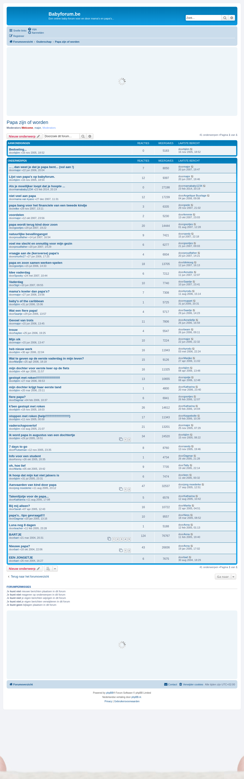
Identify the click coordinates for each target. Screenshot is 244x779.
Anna (187, 524)
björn (17, 152)
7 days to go (18, 446)
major (38, 127)
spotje (187, 377)
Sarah (17, 509)
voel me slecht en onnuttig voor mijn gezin (40, 243)
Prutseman (20, 449)
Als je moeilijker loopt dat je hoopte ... (37, 186)
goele (187, 205)
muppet (188, 300)
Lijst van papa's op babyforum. (32, 176)
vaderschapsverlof (23, 425)
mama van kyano (24, 199)
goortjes (18, 227)
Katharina (189, 386)
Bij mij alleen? (19, 506)
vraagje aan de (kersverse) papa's (34, 253)
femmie (188, 214)
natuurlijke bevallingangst (28, 234)
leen (186, 475)
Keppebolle (190, 415)
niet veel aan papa (22, 196)
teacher (18, 528)
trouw (13, 330)
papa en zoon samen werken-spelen (35, 262)
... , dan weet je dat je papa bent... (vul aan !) (41, 167)
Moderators (49, 127)
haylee (18, 333)
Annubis (188, 272)
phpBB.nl (136, 697)
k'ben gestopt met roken (27, 406)
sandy (187, 233)
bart (16, 537)
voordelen (16, 215)
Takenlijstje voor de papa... (29, 496)
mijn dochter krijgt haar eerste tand (35, 387)
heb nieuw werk (20, 349)
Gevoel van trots (21, 320)
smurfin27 (20, 256)
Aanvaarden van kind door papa (32, 485)
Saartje (188, 281)
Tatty (186, 465)
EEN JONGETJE (21, 557)
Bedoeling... (18, 149)
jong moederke (23, 488)
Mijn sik (14, 339)
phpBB (109, 693)
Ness (187, 515)
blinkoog (188, 262)
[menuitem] (32, 29)
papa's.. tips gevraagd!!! (27, 515)
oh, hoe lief (17, 465)
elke (16, 208)
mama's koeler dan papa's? (29, 291)
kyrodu (187, 291)
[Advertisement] (122, 81)
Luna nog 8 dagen (22, 525)
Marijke (18, 361)
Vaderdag (16, 282)
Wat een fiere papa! (23, 310)
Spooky (18, 275)
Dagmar (18, 400)
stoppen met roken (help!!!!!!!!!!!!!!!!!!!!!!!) (39, 416)
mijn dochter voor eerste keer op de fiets (39, 368)
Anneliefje (189, 320)
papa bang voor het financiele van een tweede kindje (48, 205)
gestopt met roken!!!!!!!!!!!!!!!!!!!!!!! (34, 377)
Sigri (16, 285)
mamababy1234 (23, 189)
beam (187, 329)
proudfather (20, 237)
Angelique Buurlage (195, 195)
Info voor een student (25, 456)
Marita (18, 468)
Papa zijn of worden (27, 122)
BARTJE (15, 534)
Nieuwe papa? (19, 546)
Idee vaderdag (19, 272)
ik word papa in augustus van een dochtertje (42, 435)
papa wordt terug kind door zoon (33, 224)
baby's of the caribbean (26, 301)
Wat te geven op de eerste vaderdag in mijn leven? (46, 358)
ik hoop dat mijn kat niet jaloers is (34, 475)
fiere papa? (17, 397)
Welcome (27, 127)
